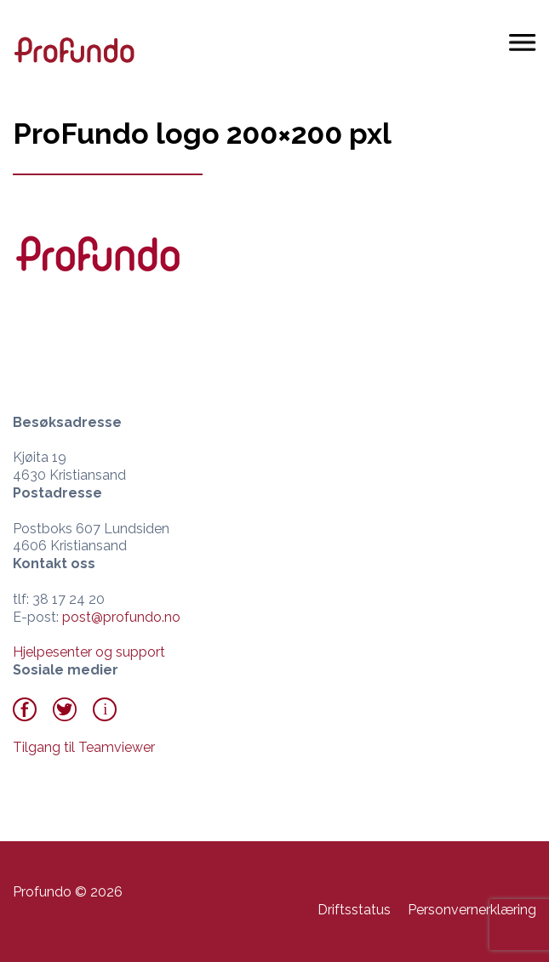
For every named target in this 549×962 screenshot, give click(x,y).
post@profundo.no (121, 617)
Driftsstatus (354, 910)
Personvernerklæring (472, 910)
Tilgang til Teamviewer (84, 747)
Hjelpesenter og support (89, 652)
